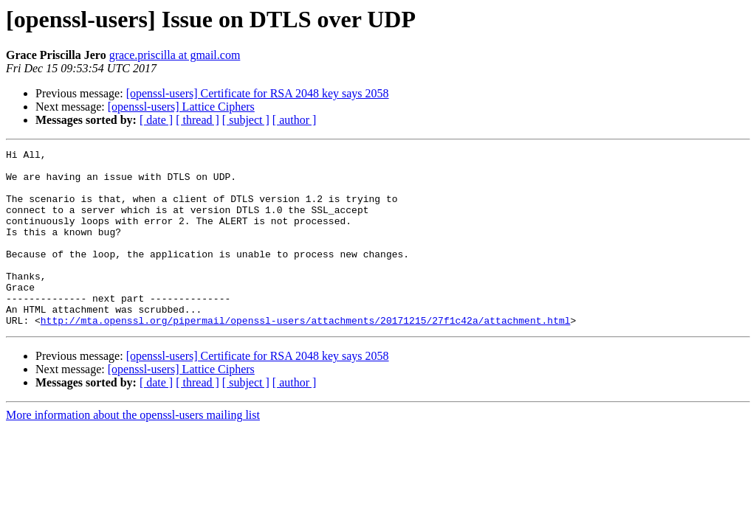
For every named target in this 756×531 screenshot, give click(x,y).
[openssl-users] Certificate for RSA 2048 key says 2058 (257, 93)
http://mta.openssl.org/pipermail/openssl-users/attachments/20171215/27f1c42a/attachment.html (306, 355)
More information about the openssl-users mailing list (133, 450)
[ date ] (156, 120)
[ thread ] (197, 120)
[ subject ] (245, 120)
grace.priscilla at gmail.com (175, 55)
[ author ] (294, 120)
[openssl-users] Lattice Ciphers (181, 106)
